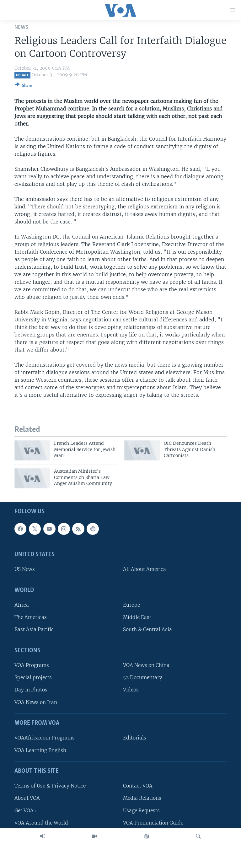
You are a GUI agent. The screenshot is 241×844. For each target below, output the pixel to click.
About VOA (27, 798)
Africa (21, 605)
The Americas (30, 618)
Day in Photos (30, 690)
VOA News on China (146, 666)
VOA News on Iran (35, 702)
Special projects (33, 678)
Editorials (134, 738)
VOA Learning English (40, 750)
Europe (131, 605)
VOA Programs (31, 666)
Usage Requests (141, 811)
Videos (131, 690)
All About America (144, 570)
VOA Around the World (41, 823)
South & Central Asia (147, 630)
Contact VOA (138, 786)
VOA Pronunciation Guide (153, 823)
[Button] (23, 87)
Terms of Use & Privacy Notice (50, 786)
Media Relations (142, 798)
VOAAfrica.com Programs (44, 738)
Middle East (137, 618)
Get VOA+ (25, 811)
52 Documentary (142, 678)
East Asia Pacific (34, 630)
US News (24, 570)
